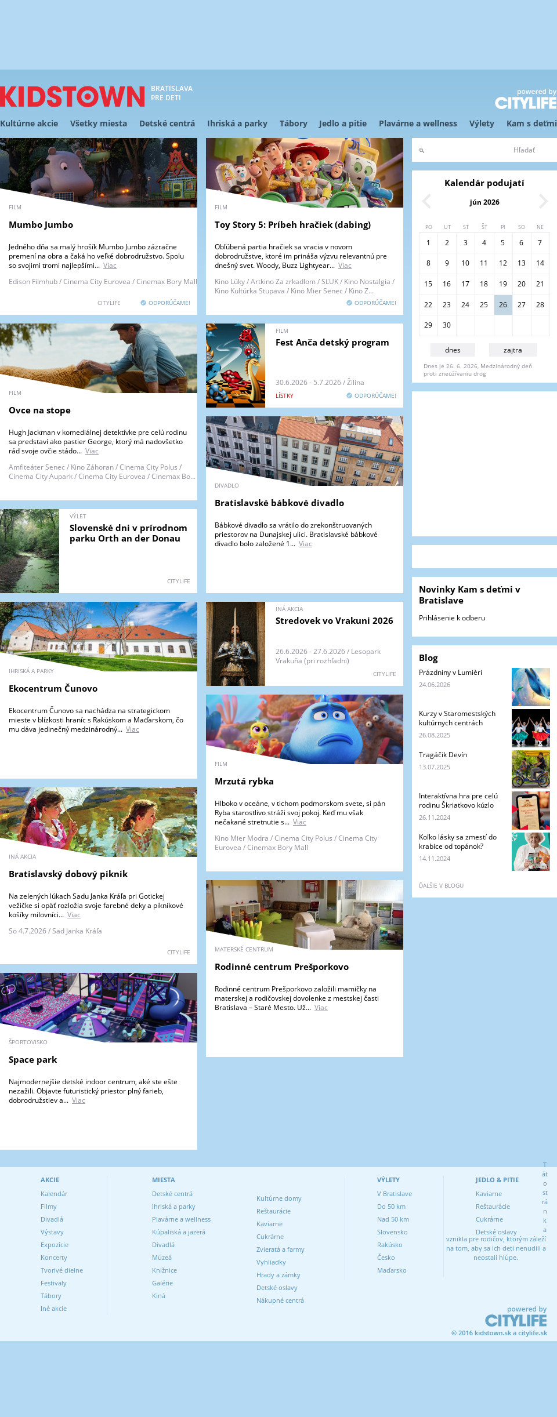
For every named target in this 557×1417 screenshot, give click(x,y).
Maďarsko (392, 1270)
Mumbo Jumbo (41, 224)
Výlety (481, 123)
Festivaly (54, 1282)
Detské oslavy (277, 1287)
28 (540, 305)
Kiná (158, 1295)
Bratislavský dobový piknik (68, 874)
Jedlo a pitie (343, 123)
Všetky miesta (98, 123)
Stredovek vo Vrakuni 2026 (334, 620)
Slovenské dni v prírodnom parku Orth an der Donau (128, 533)
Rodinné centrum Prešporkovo (282, 966)
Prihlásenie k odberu (452, 618)
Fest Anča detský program (332, 342)
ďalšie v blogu (441, 885)
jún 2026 (485, 202)
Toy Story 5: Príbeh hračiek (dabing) (293, 224)
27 (522, 305)
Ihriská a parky (237, 123)
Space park (33, 1059)
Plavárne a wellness (418, 123)
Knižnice (164, 1270)
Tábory (294, 123)
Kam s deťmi (532, 123)
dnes (453, 350)
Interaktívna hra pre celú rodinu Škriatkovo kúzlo (458, 800)
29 (428, 325)
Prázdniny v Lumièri (450, 672)
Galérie (162, 1282)
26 (503, 305)
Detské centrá (167, 123)
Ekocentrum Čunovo (53, 688)
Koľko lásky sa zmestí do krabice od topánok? (458, 841)
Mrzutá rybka (244, 781)
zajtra (513, 350)
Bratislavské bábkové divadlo (279, 502)
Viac (110, 265)
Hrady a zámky (278, 1274)
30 (447, 325)
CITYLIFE (109, 303)
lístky (285, 395)
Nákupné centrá (280, 1300)
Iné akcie (54, 1308)
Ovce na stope (40, 410)
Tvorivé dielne (62, 1270)
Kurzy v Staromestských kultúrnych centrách (457, 718)
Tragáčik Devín (443, 755)
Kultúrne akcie (29, 123)
